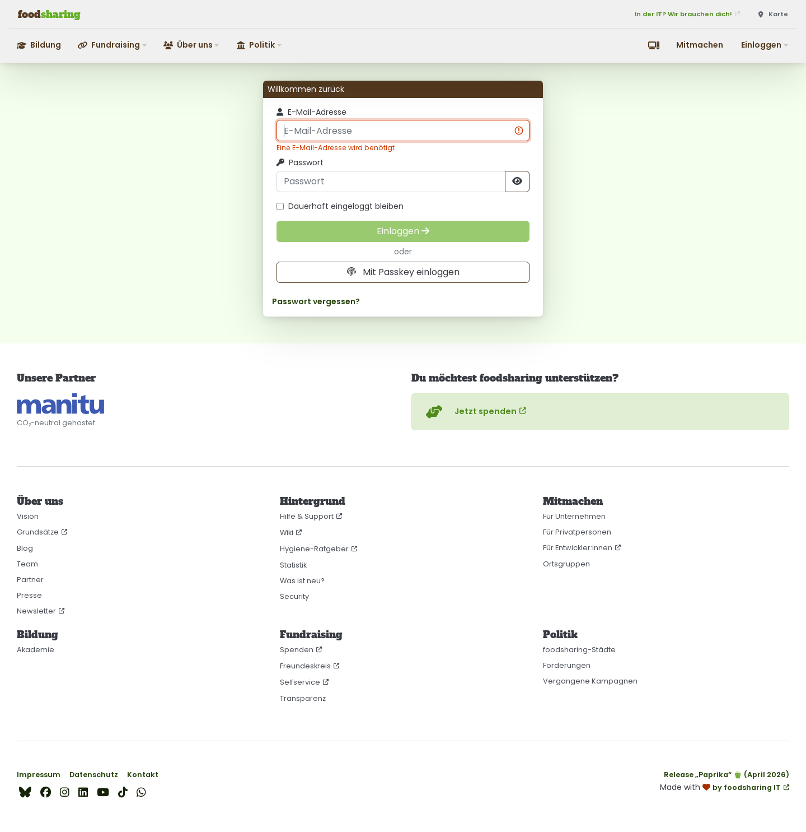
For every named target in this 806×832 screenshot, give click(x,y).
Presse (29, 595)
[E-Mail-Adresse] (403, 130)
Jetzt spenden (470, 412)
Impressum (38, 774)
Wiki (286, 532)
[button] (113, 45)
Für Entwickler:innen (577, 547)
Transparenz (303, 698)
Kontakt (142, 774)
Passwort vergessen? (316, 301)
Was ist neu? (302, 580)
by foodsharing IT (747, 787)
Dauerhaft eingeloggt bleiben (340, 206)
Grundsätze (38, 532)
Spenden (296, 649)
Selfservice (300, 682)
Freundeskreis (305, 666)
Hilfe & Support (307, 516)
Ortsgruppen (566, 564)
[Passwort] (391, 181)
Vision (28, 516)
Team (27, 564)
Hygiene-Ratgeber (314, 549)
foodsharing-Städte (579, 649)
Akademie (35, 649)
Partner (30, 579)
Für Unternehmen (574, 516)
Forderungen (567, 665)
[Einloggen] (403, 231)
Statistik (293, 565)
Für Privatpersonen (577, 532)
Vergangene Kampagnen (590, 681)
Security (294, 596)
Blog (25, 548)
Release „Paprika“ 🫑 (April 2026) (726, 774)
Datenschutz (93, 774)
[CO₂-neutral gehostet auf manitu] (60, 404)
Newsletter (36, 611)
